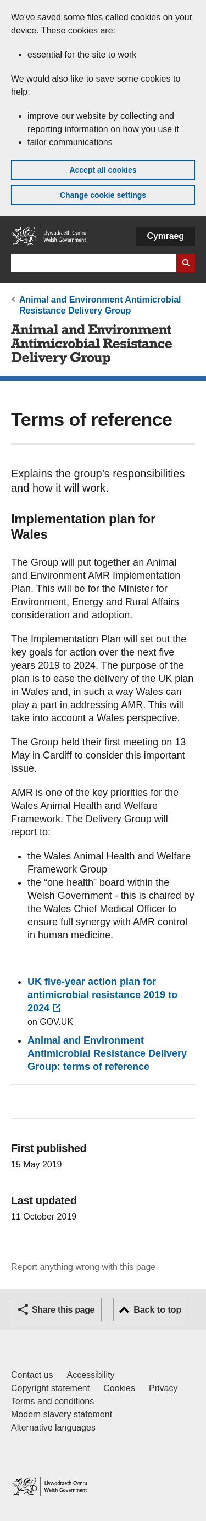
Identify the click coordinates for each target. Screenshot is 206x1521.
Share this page (63, 1309)
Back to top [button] (157, 1309)
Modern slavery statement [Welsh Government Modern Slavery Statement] (61, 1414)
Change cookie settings (103, 195)
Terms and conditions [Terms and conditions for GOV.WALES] (52, 1401)
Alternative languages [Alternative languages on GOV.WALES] (53, 1427)
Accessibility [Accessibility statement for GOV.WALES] (90, 1375)
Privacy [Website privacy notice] (163, 1388)
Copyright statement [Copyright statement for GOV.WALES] (50, 1388)
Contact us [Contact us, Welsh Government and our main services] (32, 1375)
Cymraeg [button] (165, 236)
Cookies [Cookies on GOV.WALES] (119, 1388)
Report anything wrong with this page (83, 1267)
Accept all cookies (102, 170)
